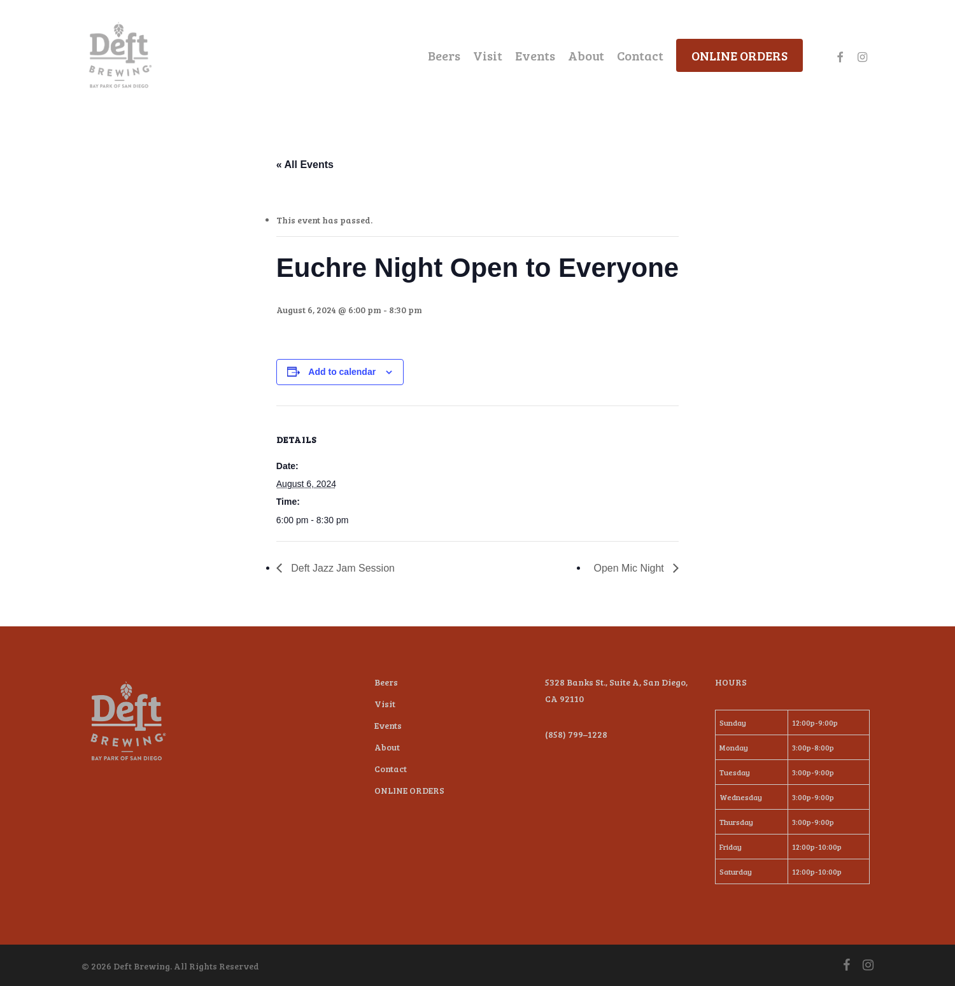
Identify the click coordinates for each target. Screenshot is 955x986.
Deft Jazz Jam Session (341, 568)
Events (388, 725)
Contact (390, 769)
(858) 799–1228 (576, 734)
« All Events (305, 164)
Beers (386, 682)
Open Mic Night (630, 568)
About (387, 747)
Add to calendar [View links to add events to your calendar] (342, 372)
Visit (384, 704)
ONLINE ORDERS (409, 790)
